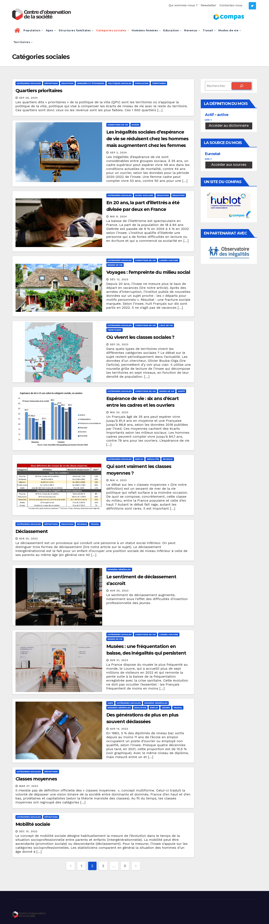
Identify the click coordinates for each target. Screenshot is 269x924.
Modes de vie (229, 30)
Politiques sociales (119, 83)
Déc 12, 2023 (119, 279)
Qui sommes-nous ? (183, 5)
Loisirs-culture (168, 260)
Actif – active (216, 114)
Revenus (192, 30)
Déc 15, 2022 (28, 831)
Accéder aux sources (228, 165)
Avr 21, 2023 (119, 660)
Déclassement (31, 531)
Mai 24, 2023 (119, 412)
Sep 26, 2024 (28, 97)
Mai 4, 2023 (118, 480)
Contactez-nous (230, 5)
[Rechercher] (242, 86)
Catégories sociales (112, 30)
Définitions (51, 83)
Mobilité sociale (32, 824)
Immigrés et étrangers (90, 83)
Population (33, 30)
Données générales (119, 569)
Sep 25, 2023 (119, 344)
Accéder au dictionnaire (229, 125)
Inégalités (153, 459)
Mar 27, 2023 (28, 786)
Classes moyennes (36, 779)
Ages (51, 30)
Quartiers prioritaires (38, 90)
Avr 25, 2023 (28, 538)
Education (172, 30)
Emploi (139, 459)
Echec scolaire (144, 195)
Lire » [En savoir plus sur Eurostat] (208, 158)
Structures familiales (76, 30)
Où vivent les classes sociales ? (140, 337)
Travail (209, 30)
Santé (181, 391)
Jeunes (166, 707)
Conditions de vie (118, 125)
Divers (135, 125)
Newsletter (208, 5)
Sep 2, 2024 (118, 152)
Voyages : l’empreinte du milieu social (148, 272)
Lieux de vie (166, 325)
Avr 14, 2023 (119, 728)
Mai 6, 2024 (118, 216)
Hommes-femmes (146, 30)
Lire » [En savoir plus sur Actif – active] (208, 119)
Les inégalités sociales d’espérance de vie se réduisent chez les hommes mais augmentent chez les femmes (147, 138)
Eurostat (212, 154)
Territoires (23, 42)
